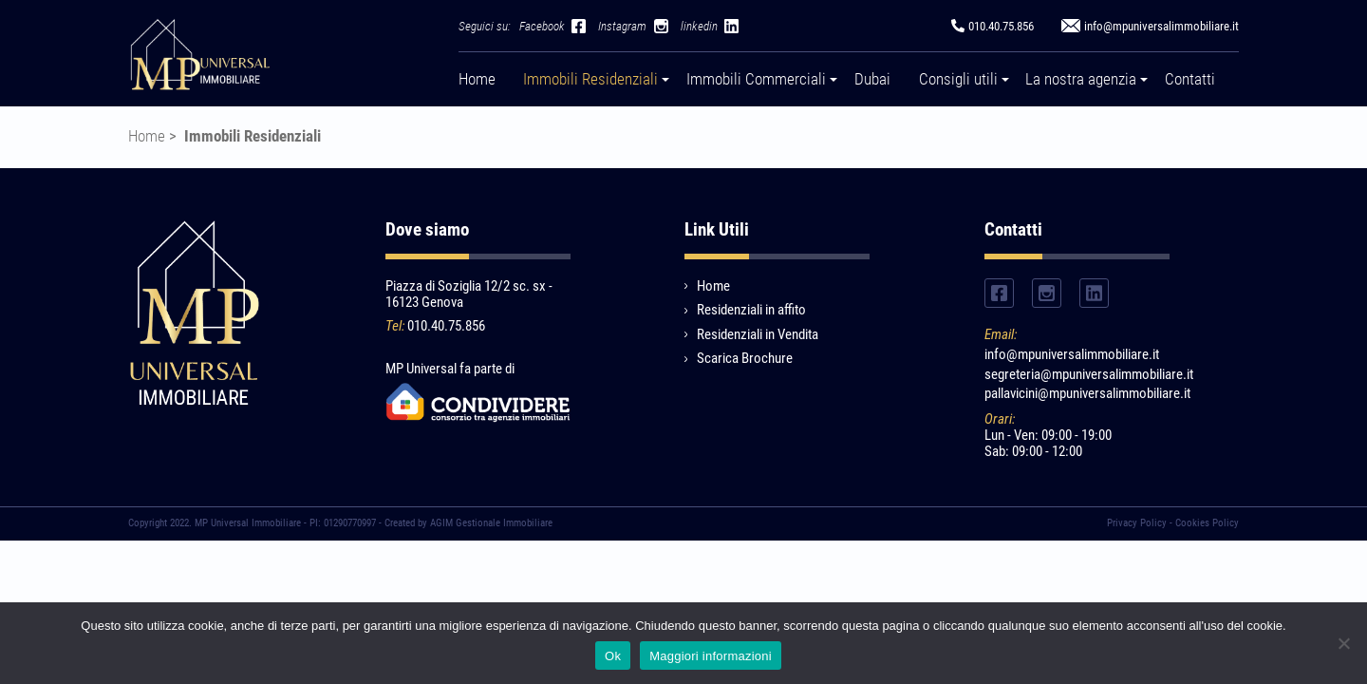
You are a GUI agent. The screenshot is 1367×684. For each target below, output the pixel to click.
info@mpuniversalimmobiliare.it (1071, 355)
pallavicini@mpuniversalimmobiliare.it (1077, 394)
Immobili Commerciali (756, 79)
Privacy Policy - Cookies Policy (1173, 523)
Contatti (1190, 79)
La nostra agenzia (1080, 79)
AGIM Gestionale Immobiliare (491, 523)
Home (477, 79)
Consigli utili (958, 79)
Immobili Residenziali (590, 79)
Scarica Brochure (745, 358)
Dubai (872, 79)
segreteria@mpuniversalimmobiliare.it (1077, 375)
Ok (613, 656)
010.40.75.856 (446, 325)
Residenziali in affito (751, 309)
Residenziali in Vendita (757, 334)
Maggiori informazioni (710, 656)
